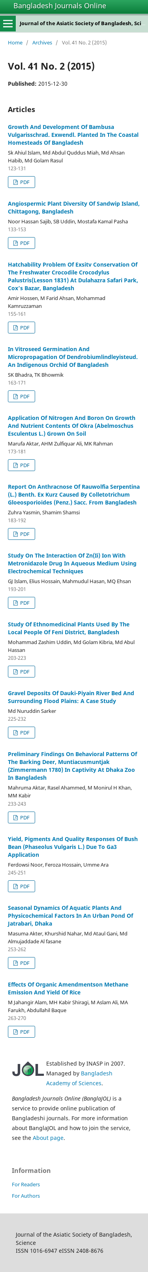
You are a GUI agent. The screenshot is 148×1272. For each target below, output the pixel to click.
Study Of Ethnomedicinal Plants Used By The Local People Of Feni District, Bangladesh (68, 628)
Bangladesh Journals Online (59, 5)
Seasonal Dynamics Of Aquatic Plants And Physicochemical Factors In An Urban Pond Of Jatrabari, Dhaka (70, 915)
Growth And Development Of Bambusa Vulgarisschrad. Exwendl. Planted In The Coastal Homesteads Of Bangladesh (73, 134)
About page (48, 1137)
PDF (24, 182)
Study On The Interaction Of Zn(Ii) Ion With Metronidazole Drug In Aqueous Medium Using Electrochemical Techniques (72, 563)
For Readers (26, 1184)
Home (15, 42)
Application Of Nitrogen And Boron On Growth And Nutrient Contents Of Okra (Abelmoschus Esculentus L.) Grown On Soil (71, 425)
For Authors (26, 1195)
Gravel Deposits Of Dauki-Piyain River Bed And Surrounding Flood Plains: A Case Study (71, 697)
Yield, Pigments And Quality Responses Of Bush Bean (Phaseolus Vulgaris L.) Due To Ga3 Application (73, 846)
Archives (42, 42)
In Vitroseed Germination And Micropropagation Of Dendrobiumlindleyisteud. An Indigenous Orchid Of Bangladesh (73, 356)
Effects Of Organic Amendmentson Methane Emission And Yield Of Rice (68, 988)
